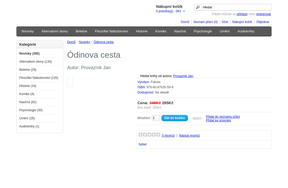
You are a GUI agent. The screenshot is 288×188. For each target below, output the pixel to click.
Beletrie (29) (27, 70)
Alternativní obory (54, 31)
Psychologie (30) (30, 110)
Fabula (155, 82)
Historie (141, 31)
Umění (225, 31)
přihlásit (242, 14)
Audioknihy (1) (29, 126)
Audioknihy (245, 31)
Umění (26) (27, 118)
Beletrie (81, 31)
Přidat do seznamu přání (223, 117)
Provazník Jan (183, 76)
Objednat (262, 22)
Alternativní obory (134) (35, 61)
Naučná (180, 31)
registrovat (263, 14)
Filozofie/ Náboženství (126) (38, 78)
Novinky (28, 31)
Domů (185, 22)
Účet (225, 22)
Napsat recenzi (189, 135)
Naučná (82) (27, 102)
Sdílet (143, 144)
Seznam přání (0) (205, 22)
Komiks (160, 31)
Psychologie (203, 31)
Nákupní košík (242, 22)
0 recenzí (168, 135)
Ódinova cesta (103, 42)
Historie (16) (27, 86)
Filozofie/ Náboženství (111, 31)
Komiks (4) (26, 94)
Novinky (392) (29, 53)
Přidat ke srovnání (218, 120)
